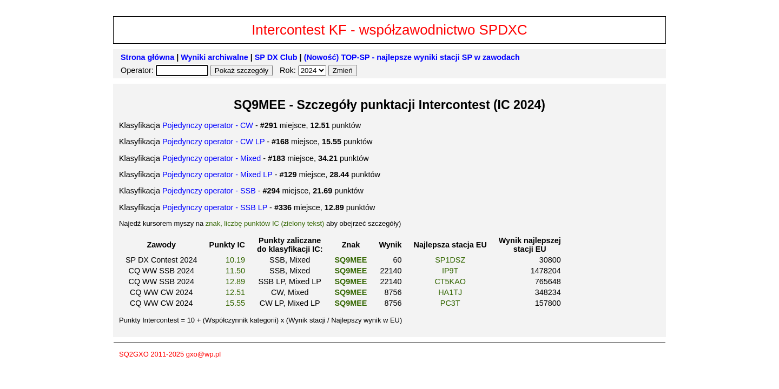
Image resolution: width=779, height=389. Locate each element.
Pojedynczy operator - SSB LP (214, 207)
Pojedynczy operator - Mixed (211, 158)
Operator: (138, 70)
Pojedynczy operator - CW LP (213, 141)
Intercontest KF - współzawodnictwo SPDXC (389, 29)
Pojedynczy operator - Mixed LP (217, 174)
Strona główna (147, 57)
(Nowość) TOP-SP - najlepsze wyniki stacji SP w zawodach (412, 57)
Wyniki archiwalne (214, 57)
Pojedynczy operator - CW (207, 125)
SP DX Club (276, 57)
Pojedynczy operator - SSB (209, 190)
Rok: (289, 70)
